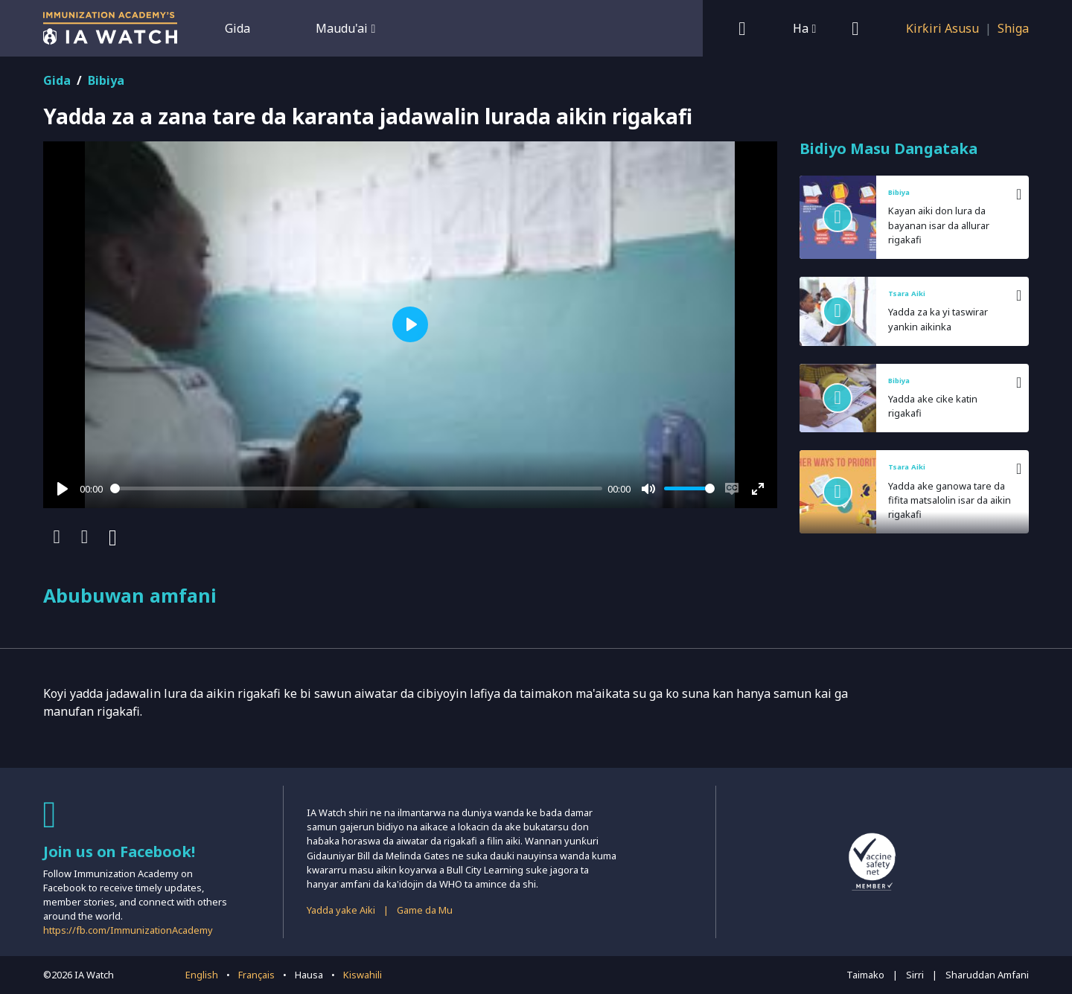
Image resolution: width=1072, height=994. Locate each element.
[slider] (356, 488)
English (201, 974)
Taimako (865, 974)
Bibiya (106, 80)
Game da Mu (425, 910)
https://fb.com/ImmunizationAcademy (128, 930)
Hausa (309, 974)
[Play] (62, 489)
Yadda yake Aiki (341, 910)
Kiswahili (362, 974)
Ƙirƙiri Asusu (942, 28)
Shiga (1013, 28)
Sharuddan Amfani (987, 974)
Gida (237, 28)
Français (256, 974)
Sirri (915, 974)
